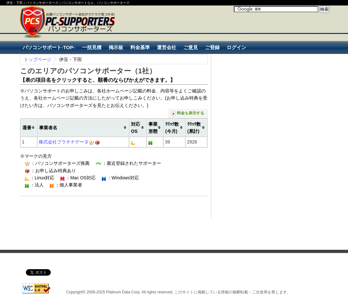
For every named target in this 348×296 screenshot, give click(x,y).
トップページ (37, 59)
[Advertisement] (253, 32)
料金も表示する (187, 113)
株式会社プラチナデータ (64, 141)
